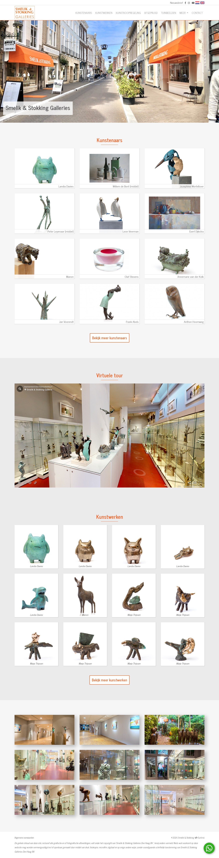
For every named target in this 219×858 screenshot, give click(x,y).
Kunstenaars (83, 12)
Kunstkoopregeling (128, 12)
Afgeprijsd (151, 12)
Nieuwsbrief (176, 2)
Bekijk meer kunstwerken (109, 680)
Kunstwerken (103, 12)
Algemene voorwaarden (24, 837)
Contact (197, 12)
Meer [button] (182, 12)
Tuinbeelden (168, 12)
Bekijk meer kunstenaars (109, 338)
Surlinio (201, 837)
